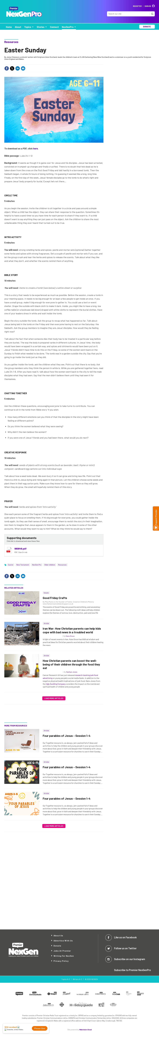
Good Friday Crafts (55, 598)
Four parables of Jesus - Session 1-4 (66, 735)
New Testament (22, 565)
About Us (58, 935)
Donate (57, 945)
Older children (49, 565)
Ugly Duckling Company (56, 684)
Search (152, 14)
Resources (11, 42)
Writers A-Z (77, 979)
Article (46, 623)
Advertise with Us (63, 940)
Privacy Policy (61, 961)
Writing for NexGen (64, 956)
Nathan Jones (71, 672)
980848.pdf (20, 548)
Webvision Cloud (85, 1030)
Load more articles (53, 698)
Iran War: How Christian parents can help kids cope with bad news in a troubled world (72, 630)
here (35, 148)
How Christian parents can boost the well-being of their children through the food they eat (71, 664)
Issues (46, 593)
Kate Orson (70, 636)
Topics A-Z (65, 979)
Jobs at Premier (62, 951)
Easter (10, 565)
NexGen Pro (36, 565)
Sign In (148, 6)
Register (137, 6)
